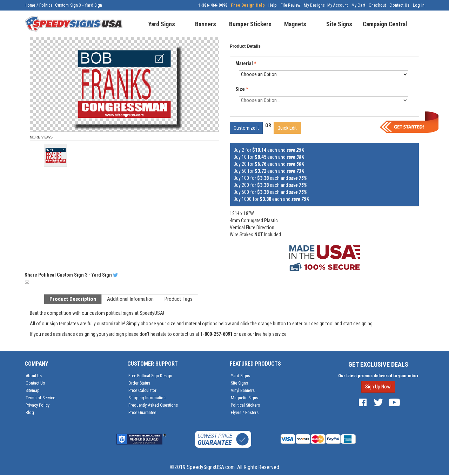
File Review (291, 5)
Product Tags (179, 299)
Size (241, 89)
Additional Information (130, 299)
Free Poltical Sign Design (150, 375)
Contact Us (399, 5)
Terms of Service (40, 397)
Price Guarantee (142, 412)
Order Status (139, 383)
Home (30, 5)
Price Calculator (142, 390)
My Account (337, 5)
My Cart (358, 5)
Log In (418, 5)
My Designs (314, 5)
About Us (34, 375)
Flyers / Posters (245, 412)
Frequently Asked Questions (153, 405)
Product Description (72, 299)
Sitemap (33, 390)
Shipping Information (147, 397)
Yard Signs (240, 375)
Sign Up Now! (378, 386)
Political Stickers (245, 405)
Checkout (377, 5)
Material (246, 64)
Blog (30, 412)
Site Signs (239, 383)
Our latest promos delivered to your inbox (378, 375)
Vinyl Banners (243, 390)
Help (272, 5)
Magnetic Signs (244, 397)
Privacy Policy (37, 405)
